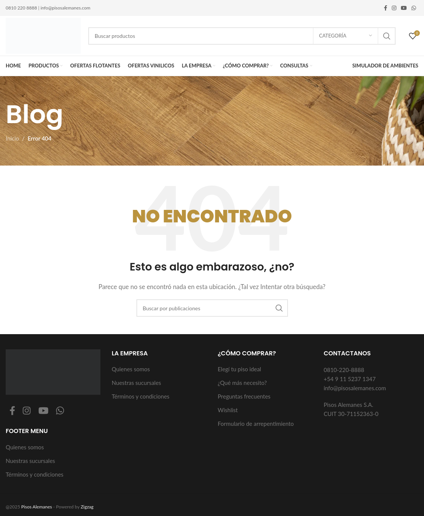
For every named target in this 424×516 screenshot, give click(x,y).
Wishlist (228, 410)
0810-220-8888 (344, 369)
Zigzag (87, 507)
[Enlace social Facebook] (386, 8)
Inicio (12, 138)
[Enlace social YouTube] (404, 8)
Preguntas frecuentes (244, 396)
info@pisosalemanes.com (65, 8)
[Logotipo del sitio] (43, 34)
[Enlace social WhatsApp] (413, 8)
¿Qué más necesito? (242, 382)
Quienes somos (25, 447)
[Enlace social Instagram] (394, 8)
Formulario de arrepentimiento (256, 423)
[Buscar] (242, 36)
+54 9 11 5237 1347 (349, 378)
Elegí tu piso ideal (239, 369)
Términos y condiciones (34, 474)
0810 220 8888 (21, 8)
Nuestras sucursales (30, 460)
